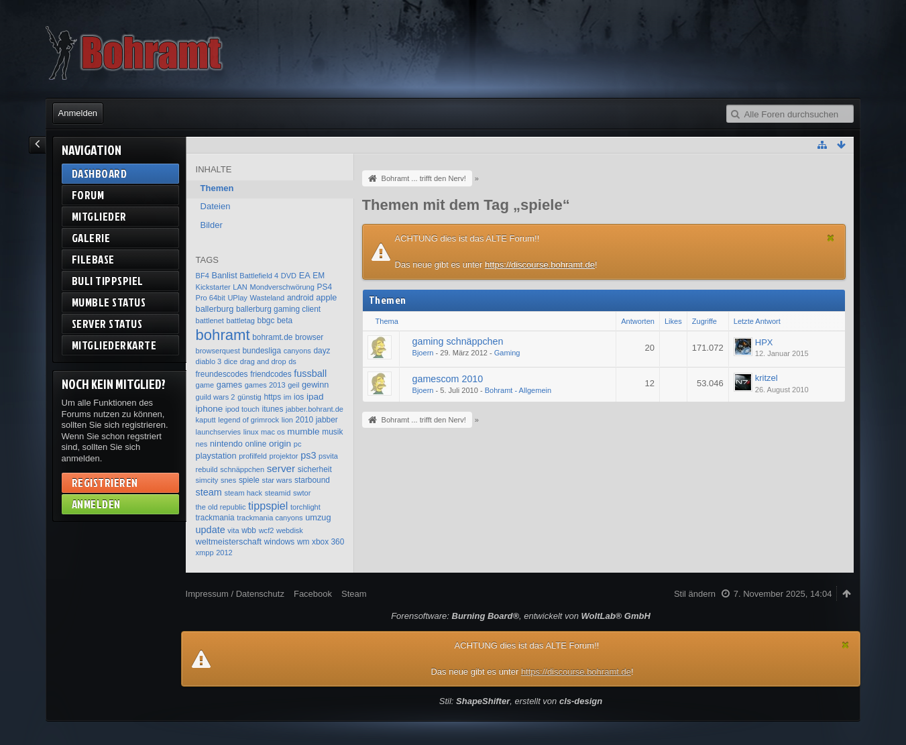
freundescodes (222, 374)
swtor (301, 493)
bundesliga (262, 350)
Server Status (107, 323)
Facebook (313, 594)
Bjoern (423, 353)
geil (293, 385)
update (210, 529)
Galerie (91, 237)
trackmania (215, 517)
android (300, 297)
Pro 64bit (210, 298)
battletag (241, 321)
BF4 (202, 276)
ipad (315, 397)
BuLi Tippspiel (108, 280)
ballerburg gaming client (278, 309)
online (256, 444)
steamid (278, 493)
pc (298, 444)
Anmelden (78, 113)
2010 (304, 419)
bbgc (266, 320)
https (272, 397)
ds (292, 361)
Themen (217, 188)
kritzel (766, 378)
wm (303, 542)
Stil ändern (695, 594)
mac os (273, 432)
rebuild (207, 469)
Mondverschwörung (281, 287)
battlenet (210, 321)
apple (326, 297)
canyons (297, 351)
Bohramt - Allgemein (518, 390)
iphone (209, 409)
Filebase (93, 259)
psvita (328, 456)
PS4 (324, 287)
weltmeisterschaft (229, 541)
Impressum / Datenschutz (235, 594)
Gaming (507, 353)
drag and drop (263, 361)
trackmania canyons (269, 518)
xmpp (205, 553)
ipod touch (242, 409)
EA (304, 275)
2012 (224, 553)
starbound (312, 480)
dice (230, 361)
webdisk (289, 530)
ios (299, 397)
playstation (216, 456)
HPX (764, 342)
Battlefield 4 (258, 276)
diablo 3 (209, 361)
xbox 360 (328, 542)
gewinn (315, 385)
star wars (277, 480)
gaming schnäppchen (458, 341)
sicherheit (315, 469)
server (281, 468)
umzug (318, 517)
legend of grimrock (248, 420)
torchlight (305, 507)
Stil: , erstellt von (520, 701)
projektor (284, 456)
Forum (88, 195)
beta (284, 320)
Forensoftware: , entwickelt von (520, 616)
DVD (288, 276)
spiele (249, 480)
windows (279, 542)
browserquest (218, 351)
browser (309, 337)
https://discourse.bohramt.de (540, 265)
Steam (354, 594)
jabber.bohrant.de (314, 409)
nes (202, 444)
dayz (321, 350)
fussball (310, 373)
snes (228, 480)
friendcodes (270, 374)
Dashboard (99, 173)
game (205, 385)
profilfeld (253, 456)
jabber (327, 419)
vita (233, 530)
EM (319, 275)
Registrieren (105, 482)
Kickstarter (213, 287)
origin (280, 444)
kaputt (206, 420)
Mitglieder (99, 216)
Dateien (216, 206)
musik (332, 432)
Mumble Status (109, 302)
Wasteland (266, 298)
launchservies (218, 432)
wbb (248, 530)
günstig (249, 397)
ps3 (308, 455)
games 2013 (265, 385)
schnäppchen (242, 469)
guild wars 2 (215, 397)
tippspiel (268, 506)
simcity (207, 480)
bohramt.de (272, 337)
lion (287, 420)
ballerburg (215, 309)
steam (209, 492)
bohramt (223, 335)
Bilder (212, 225)
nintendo (226, 444)
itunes (273, 409)
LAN (240, 287)
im (288, 397)
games (229, 385)
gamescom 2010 (448, 379)
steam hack (244, 493)
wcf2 (266, 530)
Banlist (224, 275)
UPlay (237, 298)
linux (251, 432)
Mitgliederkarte (114, 345)
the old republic (221, 507)
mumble (303, 431)
